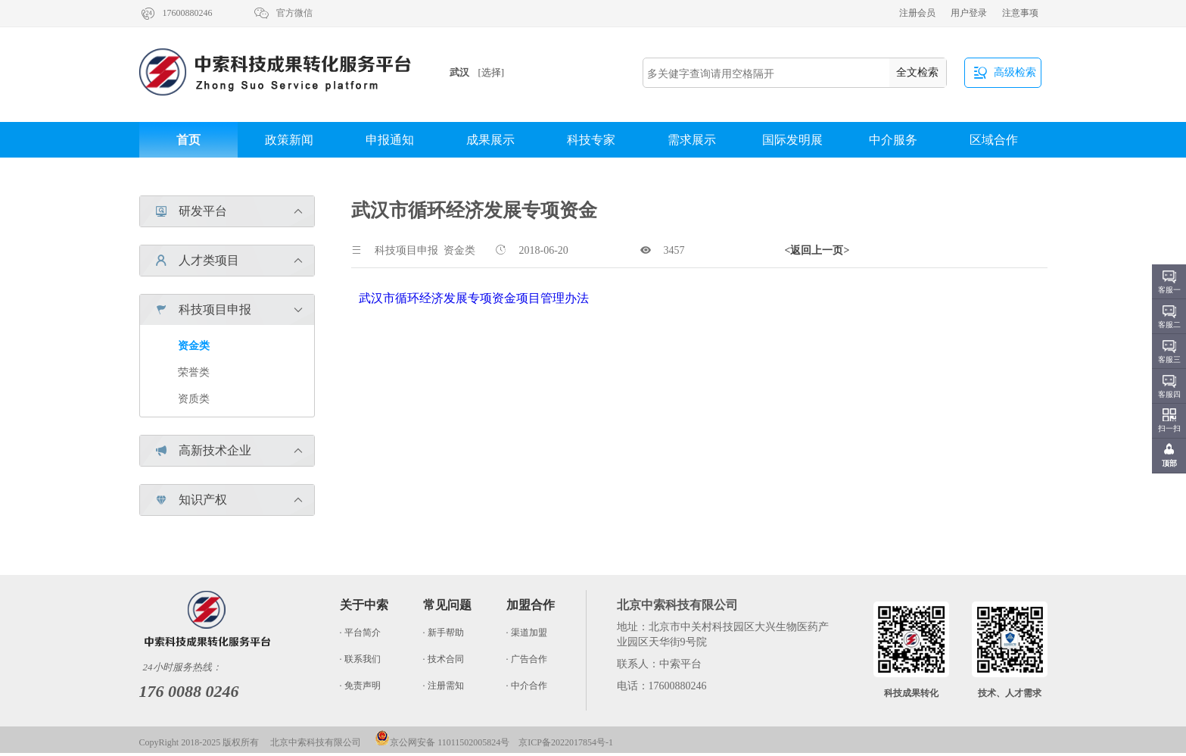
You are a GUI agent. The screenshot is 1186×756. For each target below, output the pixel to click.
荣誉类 (194, 372)
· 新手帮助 (443, 632)
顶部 (1169, 463)
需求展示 (692, 139)
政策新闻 (289, 139)
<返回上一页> (817, 250)
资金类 (194, 345)
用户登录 (969, 13)
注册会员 (917, 13)
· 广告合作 (526, 659)
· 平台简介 (360, 632)
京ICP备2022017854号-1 (565, 742)
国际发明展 (792, 139)
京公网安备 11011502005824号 (442, 742)
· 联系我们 (360, 659)
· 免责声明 (360, 685)
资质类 (194, 399)
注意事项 (1020, 13)
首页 (188, 139)
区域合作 (994, 139)
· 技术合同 (443, 659)
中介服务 (893, 139)
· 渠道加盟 (526, 632)
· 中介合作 (526, 685)
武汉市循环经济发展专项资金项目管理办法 (474, 298)
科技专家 (591, 139)
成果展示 (490, 139)
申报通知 (390, 139)
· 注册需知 (443, 685)
